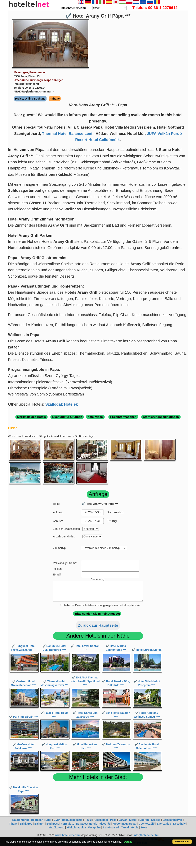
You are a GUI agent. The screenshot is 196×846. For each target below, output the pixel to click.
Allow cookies (182, 841)
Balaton (39, 823)
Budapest (53, 823)
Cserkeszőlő (146, 823)
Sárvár (122, 819)
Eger (48, 819)
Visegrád (105, 823)
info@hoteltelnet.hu (145, 835)
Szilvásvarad (111, 827)
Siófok (133, 819)
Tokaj (144, 827)
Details (128, 841)
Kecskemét (101, 819)
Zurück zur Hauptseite (98, 625)
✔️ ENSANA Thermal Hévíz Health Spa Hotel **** (85, 681)
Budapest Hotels (86, 823)
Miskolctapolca (76, 827)
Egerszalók (164, 823)
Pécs (113, 819)
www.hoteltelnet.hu (67, 835)
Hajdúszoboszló (72, 819)
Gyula (135, 827)
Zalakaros (26, 823)
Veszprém (94, 827)
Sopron (144, 819)
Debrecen (37, 819)
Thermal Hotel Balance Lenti (68, 133)
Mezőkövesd (56, 827)
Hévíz (88, 819)
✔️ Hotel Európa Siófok (147, 649)
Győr (57, 819)
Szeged (155, 819)
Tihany (13, 823)
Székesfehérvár (172, 819)
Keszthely (179, 823)
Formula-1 (67, 823)
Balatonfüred (20, 819)
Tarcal (125, 827)
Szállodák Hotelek (61, 404)
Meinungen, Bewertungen (30, 72)
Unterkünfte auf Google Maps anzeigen (38, 80)
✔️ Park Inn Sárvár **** (23, 716)
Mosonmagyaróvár (124, 823)
